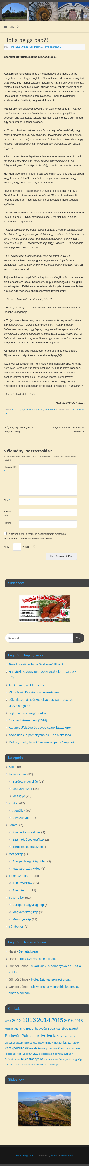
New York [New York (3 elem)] (52, 1048)
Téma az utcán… (21, 876)
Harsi (11, 47)
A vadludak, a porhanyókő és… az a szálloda (40, 735)
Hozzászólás (7, 469)
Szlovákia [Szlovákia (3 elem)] (58, 1054)
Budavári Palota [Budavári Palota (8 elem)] (19, 1036)
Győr (20, 409)
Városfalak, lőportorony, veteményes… (35, 692)
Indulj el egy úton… (26, 1155)
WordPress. (67, 1155)
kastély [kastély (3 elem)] (75, 1042)
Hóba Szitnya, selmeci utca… (39, 958)
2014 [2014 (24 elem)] (43, 1019)
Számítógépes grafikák (28, 839)
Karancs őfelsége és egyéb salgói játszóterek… (42, 727)
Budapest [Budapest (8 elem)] (70, 1028)
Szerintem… (21, 890)
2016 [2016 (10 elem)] (69, 1020)
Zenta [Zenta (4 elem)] (16, 1064)
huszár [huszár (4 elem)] (58, 1042)
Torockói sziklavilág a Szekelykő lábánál (36, 664)
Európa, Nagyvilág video (29, 861)
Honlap (7, 523)
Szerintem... (35, 47)
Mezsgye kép (22, 919)
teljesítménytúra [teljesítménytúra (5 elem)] (32, 1059)
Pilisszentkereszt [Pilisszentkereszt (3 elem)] (13, 1054)
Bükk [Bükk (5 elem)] (37, 1036)
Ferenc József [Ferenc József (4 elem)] (68, 1036)
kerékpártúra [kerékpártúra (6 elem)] (14, 1048)
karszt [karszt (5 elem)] (67, 1042)
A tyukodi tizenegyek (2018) (28, 720)
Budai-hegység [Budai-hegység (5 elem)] (36, 1028)
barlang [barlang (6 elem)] (19, 1028)
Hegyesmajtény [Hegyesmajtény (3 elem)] (45, 1042)
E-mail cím (7, 513)
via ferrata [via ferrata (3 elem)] (49, 1059)
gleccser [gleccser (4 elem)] (10, 1042)
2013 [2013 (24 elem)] (29, 1019)
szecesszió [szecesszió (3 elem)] (46, 1054)
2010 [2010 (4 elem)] (8, 1021)
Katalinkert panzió (33, 409)
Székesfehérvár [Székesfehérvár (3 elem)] (12, 1059)
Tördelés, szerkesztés (28, 846)
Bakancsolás (17, 774)
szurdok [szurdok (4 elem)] (68, 1053)
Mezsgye (19, 796)
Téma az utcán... (52, 47)
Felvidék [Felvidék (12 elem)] (50, 1035)
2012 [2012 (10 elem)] (17, 1020)
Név (7, 500)
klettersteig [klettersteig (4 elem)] (40, 1048)
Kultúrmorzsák (23, 883)
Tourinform (50, 409)
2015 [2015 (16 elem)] (57, 1020)
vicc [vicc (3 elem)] (56, 1059)
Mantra (54, 1155)
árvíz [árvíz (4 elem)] (46, 1064)
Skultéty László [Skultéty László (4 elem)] (31, 1053)
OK (77, 637)
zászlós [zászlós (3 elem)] (25, 1064)
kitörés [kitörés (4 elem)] (29, 1048)
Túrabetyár (16, 926)
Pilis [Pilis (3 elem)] (78, 1048)
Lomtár (14, 825)
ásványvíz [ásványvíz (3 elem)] (55, 1064)
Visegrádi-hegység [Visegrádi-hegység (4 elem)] (70, 1059)
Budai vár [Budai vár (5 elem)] (54, 1028)
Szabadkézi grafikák (26, 832)
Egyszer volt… (23, 817)
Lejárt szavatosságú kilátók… (29, 713)
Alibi (12, 767)
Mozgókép (16, 854)
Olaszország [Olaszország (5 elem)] (66, 1048)
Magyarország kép (25, 912)
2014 (14, 409)
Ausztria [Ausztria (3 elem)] (9, 1029)
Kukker (14, 803)
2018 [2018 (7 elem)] (78, 1021)
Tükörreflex (16, 897)
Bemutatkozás (29, 951)
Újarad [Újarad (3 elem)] (39, 1064)
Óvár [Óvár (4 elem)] (32, 1064)
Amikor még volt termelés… (28, 685)
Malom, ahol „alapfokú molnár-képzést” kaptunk (42, 742)
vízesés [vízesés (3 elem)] (9, 1064)
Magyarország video (27, 868)
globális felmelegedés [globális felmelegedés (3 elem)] (26, 1042)
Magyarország (22, 788)
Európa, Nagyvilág (25, 781)
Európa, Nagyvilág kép (28, 905)
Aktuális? (19, 810)
